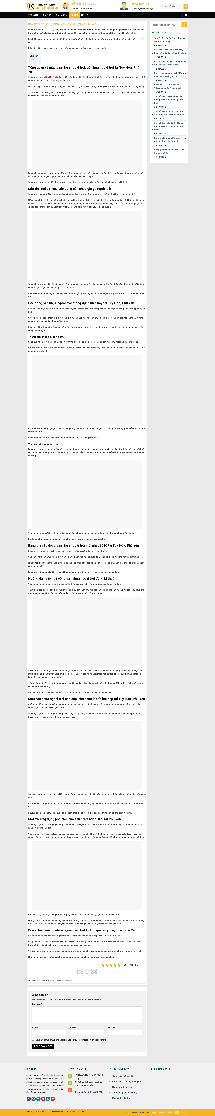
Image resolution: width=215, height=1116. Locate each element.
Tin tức (74, 15)
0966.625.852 (96, 1092)
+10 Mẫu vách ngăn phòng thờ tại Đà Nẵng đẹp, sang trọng (170, 63)
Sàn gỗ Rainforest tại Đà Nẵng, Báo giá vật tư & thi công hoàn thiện (169, 99)
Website (111, 1027)
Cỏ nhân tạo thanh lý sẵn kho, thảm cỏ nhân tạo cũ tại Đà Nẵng (170, 51)
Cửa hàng (61, 15)
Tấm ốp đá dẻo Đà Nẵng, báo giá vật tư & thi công (170, 40)
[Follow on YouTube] (53, 1099)
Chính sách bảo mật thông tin (126, 1081)
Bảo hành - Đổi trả (121, 1098)
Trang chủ (33, 15)
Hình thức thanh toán (122, 1087)
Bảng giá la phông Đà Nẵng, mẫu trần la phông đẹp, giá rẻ (170, 140)
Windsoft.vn (79, 1112)
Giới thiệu (47, 15)
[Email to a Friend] (87, 971)
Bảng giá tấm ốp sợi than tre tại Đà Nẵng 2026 (169, 151)
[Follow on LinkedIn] (48, 1099)
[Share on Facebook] (78, 971)
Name (35, 1027)
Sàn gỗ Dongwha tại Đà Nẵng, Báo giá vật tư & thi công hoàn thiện (168, 126)
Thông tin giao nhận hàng (124, 1092)
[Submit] (186, 6)
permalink (68, 981)
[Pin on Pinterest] (92, 971)
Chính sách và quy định (123, 1076)
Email (73, 1027)
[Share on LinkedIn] (96, 971)
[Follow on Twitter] (38, 1099)
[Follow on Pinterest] (43, 1099)
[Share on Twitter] (82, 971)
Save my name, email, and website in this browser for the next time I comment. (71, 1040)
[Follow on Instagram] (33, 1099)
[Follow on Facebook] (29, 1099)
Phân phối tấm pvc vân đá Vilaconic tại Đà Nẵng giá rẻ (167, 86)
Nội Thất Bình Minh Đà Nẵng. (52, 1112)
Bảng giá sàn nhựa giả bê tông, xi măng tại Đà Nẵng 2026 (170, 75)
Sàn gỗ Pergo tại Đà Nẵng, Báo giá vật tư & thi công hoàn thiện (169, 113)
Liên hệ (84, 15)
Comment (37, 1004)
